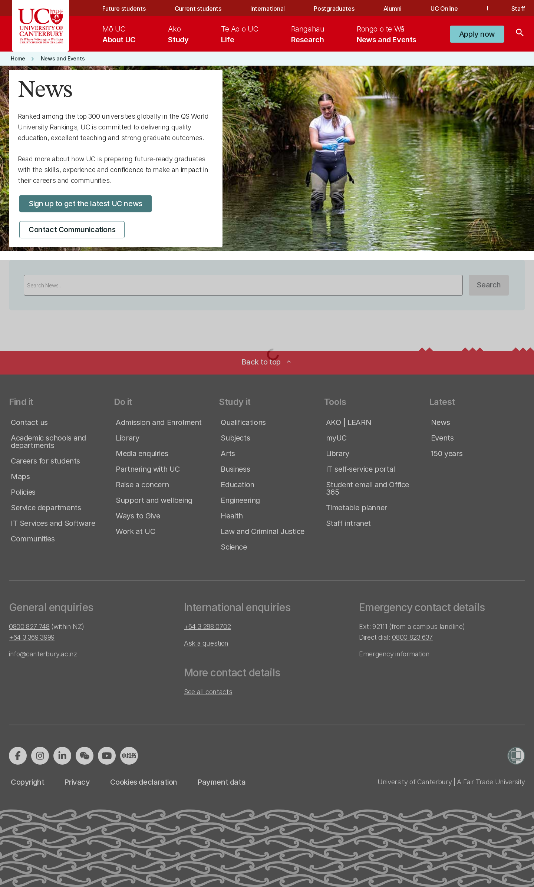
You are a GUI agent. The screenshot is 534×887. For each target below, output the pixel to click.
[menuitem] (119, 34)
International (267, 8)
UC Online (444, 8)
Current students (198, 8)
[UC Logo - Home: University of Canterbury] (40, 26)
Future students (123, 8)
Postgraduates (334, 8)
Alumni (392, 8)
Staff (518, 8)
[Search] (520, 34)
